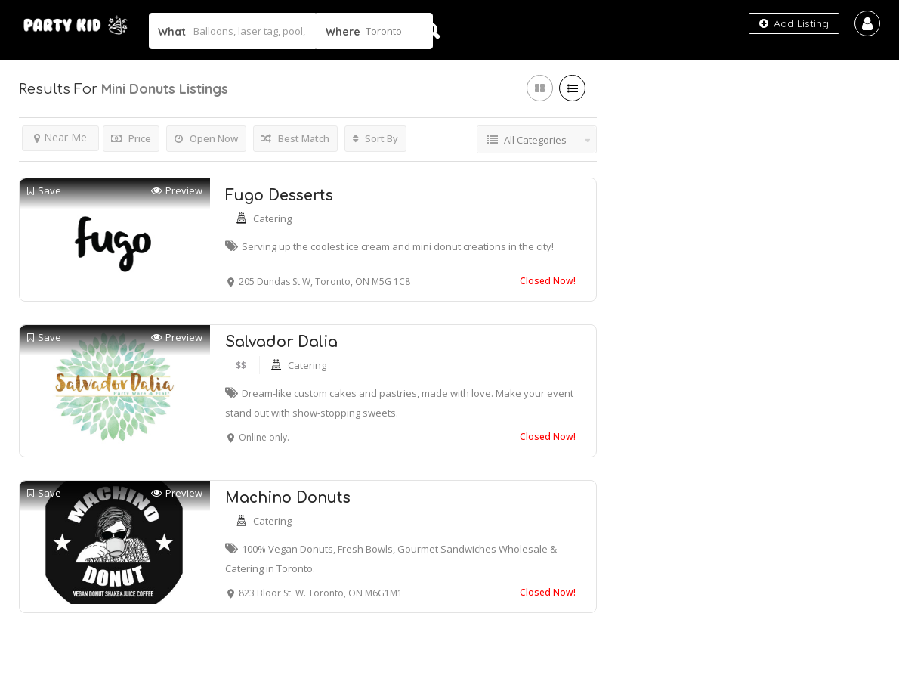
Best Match (295, 138)
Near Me (60, 137)
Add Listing (794, 23)
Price (131, 138)
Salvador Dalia (281, 342)
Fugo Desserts (279, 195)
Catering (272, 218)
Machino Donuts (288, 498)
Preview (176, 190)
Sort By (375, 138)
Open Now (206, 138)
